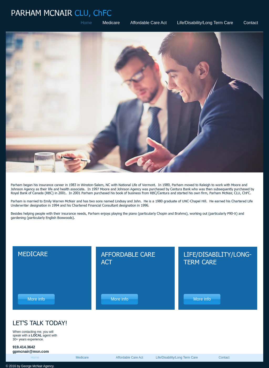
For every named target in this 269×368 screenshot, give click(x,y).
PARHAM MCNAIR (61, 14)
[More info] (36, 299)
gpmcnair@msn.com (31, 351)
